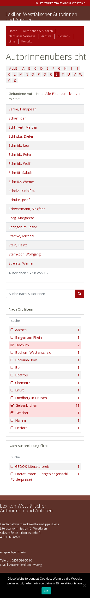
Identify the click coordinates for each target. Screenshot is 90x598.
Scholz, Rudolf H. (22, 190)
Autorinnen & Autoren (38, 31)
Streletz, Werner (21, 263)
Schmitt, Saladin (21, 172)
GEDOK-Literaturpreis (46, 466)
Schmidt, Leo (19, 145)
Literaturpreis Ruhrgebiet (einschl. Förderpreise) (45, 476)
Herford (46, 428)
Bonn (46, 367)
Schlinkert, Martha (23, 127)
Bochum (47, 345)
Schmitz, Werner (21, 181)
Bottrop (46, 375)
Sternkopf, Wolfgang (25, 254)
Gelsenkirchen (47, 405)
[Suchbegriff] (40, 294)
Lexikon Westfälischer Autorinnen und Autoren (41, 17)
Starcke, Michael (21, 236)
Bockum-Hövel (46, 360)
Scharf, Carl (17, 118)
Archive (46, 36)
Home (13, 31)
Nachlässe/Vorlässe (22, 36)
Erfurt (46, 390)
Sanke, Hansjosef (22, 109)
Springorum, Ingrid (23, 227)
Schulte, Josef (19, 200)
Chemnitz (46, 382)
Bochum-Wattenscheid (46, 352)
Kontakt (26, 41)
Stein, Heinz (18, 245)
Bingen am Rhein (46, 337)
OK (46, 591)
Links (12, 41)
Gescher (47, 413)
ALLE (13, 68)
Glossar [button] (62, 36)
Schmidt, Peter (20, 154)
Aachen (46, 330)
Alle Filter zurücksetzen (63, 93)
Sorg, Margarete (21, 218)
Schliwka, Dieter (21, 136)
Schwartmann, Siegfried (27, 209)
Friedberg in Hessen (46, 397)
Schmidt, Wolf (19, 163)
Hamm (46, 420)
